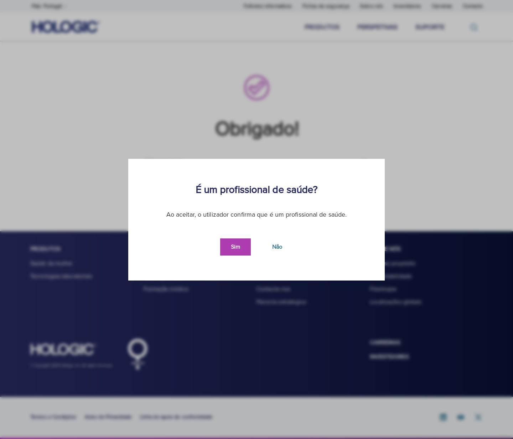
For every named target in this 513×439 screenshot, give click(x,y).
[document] (256, 220)
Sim (235, 247)
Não (277, 247)
